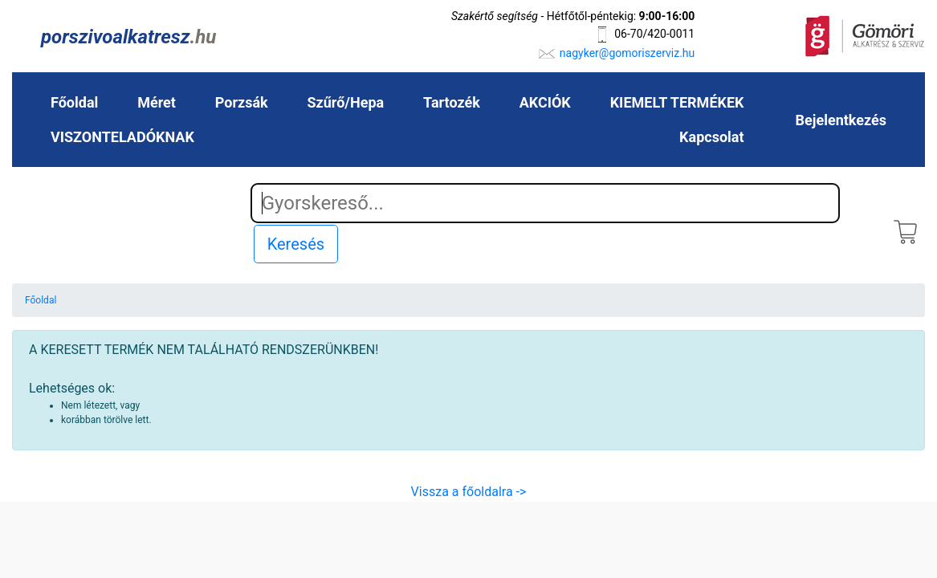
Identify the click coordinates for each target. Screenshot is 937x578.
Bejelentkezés (841, 120)
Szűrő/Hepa (346, 102)
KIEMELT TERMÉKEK (677, 102)
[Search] (546, 203)
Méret (156, 102)
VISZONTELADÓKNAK (122, 136)
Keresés (295, 244)
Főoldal (74, 102)
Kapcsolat (711, 136)
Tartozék (451, 102)
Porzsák (241, 102)
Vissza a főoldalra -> (469, 491)
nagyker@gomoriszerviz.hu (627, 53)
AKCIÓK (545, 102)
